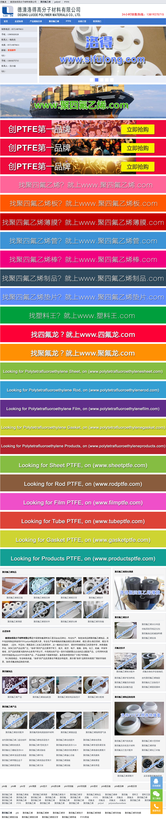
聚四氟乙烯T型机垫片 (39, 745)
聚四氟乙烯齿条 (149, 638)
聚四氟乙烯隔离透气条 (96, 732)
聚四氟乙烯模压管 (69, 598)
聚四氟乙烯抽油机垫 (42, 697)
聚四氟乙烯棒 (111, 794)
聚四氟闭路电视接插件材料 (42, 732)
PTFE (66, 2)
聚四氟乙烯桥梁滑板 (11, 765)
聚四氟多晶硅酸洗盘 (124, 687)
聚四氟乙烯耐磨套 (91, 760)
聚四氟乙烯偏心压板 (65, 755)
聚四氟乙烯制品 (94, 794)
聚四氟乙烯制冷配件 (125, 671)
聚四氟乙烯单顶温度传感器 (14, 755)
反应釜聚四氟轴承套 (153, 776)
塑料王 (135, 794)
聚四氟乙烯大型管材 (151, 741)
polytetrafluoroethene (117, 803)
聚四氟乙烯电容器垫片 (39, 740)
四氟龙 (120, 797)
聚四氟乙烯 (45, 2)
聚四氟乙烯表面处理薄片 (40, 760)
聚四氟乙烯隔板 (63, 760)
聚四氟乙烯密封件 (42, 621)
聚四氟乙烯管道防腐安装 (94, 745)
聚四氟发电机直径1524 (66, 745)
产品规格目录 (36, 21)
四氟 (87, 797)
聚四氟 (125, 794)
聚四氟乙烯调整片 (125, 776)
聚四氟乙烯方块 (36, 765)
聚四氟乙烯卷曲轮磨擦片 (94, 750)
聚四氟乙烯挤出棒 (69, 621)
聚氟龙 (130, 797)
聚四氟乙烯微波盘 (69, 732)
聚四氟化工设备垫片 (151, 682)
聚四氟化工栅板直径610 (12, 750)
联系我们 (97, 21)
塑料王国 (146, 794)
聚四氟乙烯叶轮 (36, 755)
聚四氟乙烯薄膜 (15, 621)
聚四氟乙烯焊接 (149, 745)
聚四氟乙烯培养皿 (91, 765)
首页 (6, 21)
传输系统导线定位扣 (151, 629)
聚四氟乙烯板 (22, 794)
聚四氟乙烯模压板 (15, 598)
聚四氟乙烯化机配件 (65, 740)
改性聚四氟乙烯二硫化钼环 (14, 740)
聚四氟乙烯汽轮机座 (124, 741)
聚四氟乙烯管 (76, 794)
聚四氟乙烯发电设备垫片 (69, 697)
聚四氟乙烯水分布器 (151, 624)
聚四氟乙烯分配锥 (96, 697)
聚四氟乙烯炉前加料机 (125, 678)
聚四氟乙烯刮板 (63, 765)
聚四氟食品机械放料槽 (152, 633)
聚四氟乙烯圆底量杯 (151, 687)
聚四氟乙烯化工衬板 (151, 750)
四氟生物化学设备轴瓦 (153, 671)
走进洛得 (19, 21)
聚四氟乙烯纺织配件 (15, 732)
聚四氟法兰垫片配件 (124, 750)
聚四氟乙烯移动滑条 (92, 740)
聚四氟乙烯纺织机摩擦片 (67, 750)
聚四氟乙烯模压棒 (42, 598)
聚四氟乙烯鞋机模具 (11, 745)
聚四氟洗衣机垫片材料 (125, 745)
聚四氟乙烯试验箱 (37, 750)
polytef (57, 2)
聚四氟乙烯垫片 (96, 598)
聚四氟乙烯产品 (15, 697)
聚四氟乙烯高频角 (91, 755)
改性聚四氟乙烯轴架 (151, 678)
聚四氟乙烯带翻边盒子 (12, 760)
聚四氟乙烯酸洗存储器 (125, 682)
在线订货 (82, 21)
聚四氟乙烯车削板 (96, 621)
